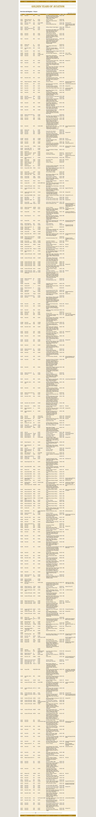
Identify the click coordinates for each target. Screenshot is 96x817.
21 (52, 812)
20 (50, 812)
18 (47, 812)
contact (70, 1)
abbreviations (73, 13)
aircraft (48, 1)
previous (22, 812)
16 (44, 812)
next (61, 812)
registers (37, 1)
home (25, 1)
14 (41, 812)
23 (55, 812)
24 (57, 812)
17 (46, 812)
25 (58, 812)
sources (59, 1)
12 (38, 812)
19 (49, 812)
